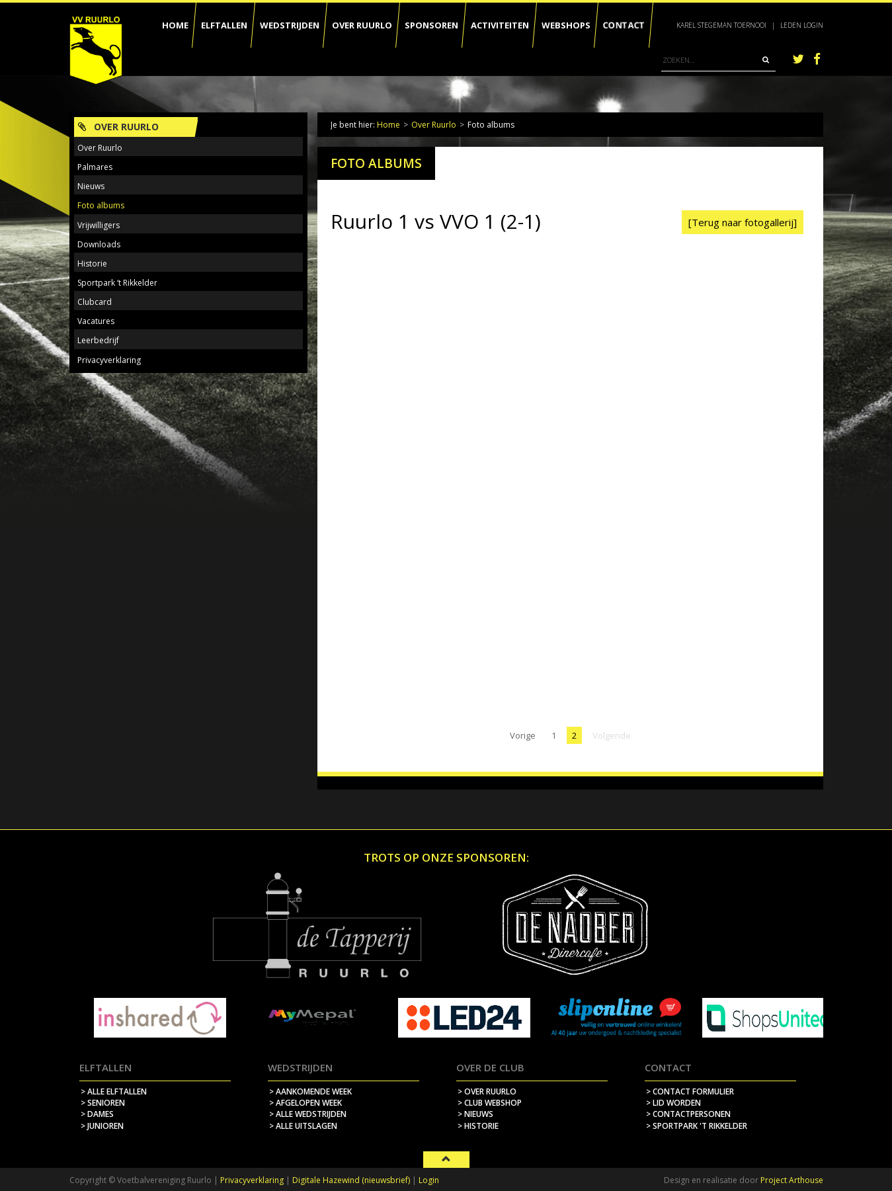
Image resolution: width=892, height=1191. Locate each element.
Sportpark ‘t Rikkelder (117, 282)
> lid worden (673, 1102)
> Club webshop (490, 1102)
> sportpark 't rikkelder (696, 1125)
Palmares (94, 167)
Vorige (523, 735)
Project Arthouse (791, 1180)
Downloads (98, 244)
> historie (478, 1125)
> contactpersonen (688, 1114)
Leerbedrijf (98, 340)
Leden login (801, 25)
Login (429, 1180)
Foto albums (100, 205)
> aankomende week (310, 1091)
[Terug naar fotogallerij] (742, 222)
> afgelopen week (305, 1102)
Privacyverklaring (109, 360)
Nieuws (90, 186)
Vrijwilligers (98, 225)
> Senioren (103, 1102)
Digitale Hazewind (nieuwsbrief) (351, 1180)
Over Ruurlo (433, 124)
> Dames (97, 1114)
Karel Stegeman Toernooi (721, 25)
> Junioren (102, 1125)
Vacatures (95, 321)
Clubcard (94, 302)
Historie (92, 263)
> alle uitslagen (303, 1125)
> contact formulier (690, 1091)
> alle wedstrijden (307, 1114)
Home (388, 124)
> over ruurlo (487, 1091)
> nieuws (475, 1114)
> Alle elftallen (114, 1091)
